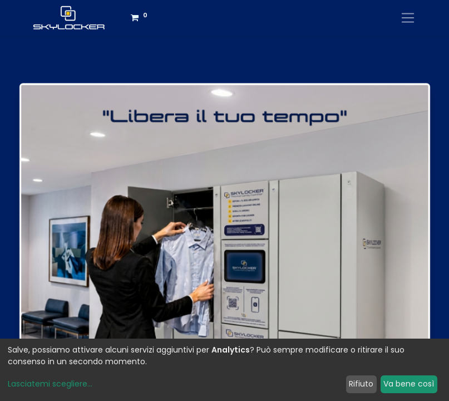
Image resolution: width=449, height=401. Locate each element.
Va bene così (408, 383)
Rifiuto (361, 383)
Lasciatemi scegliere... (50, 383)
